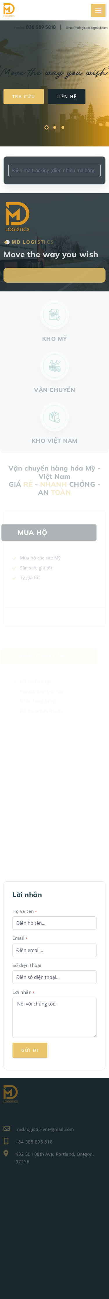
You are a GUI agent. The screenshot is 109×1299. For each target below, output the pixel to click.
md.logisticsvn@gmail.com (38, 1128)
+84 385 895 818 (28, 1141)
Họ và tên (24, 911)
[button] (46, 128)
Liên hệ (66, 96)
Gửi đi (30, 1050)
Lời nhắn (23, 992)
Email (20, 938)
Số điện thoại (27, 965)
